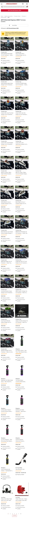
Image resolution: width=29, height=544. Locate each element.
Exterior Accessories (9, 16)
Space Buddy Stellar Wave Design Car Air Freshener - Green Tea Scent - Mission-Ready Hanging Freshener (7, 84)
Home (2, 16)
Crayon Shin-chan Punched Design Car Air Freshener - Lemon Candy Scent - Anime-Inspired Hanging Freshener (7, 113)
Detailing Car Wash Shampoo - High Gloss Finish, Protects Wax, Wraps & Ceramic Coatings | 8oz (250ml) (21, 410)
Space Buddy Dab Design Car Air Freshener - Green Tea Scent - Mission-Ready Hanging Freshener (7, 54)
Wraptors (18, 349)
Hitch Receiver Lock (20, 469)
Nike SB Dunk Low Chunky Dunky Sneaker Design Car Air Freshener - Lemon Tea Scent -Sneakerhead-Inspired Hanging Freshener (7, 232)
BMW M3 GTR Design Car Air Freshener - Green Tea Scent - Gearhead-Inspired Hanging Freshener (21, 232)
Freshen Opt (4, 52)
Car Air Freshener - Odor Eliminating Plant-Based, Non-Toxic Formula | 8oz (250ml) (6, 440)
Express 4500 (3, 17)
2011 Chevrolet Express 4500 (14, 10)
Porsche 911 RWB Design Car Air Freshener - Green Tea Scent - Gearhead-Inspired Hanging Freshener (22, 84)
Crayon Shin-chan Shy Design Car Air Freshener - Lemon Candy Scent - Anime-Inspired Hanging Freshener (21, 113)
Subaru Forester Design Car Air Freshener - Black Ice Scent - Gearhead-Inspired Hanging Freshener (22, 321)
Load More (14, 515)
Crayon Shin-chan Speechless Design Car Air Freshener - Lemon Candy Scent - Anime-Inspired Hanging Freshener (21, 143)
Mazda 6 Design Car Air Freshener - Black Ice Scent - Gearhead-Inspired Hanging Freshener (7, 351)
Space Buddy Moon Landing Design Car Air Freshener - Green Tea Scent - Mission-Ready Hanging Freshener (21, 54)
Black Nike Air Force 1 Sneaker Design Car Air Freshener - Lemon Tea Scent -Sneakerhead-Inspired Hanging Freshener (22, 202)
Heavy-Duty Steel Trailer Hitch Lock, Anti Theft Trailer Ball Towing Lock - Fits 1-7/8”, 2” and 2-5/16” (6, 499)
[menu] (1, 3)
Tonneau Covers (17, 16)
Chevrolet (24, 16)
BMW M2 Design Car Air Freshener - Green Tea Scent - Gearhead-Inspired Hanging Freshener (7, 262)
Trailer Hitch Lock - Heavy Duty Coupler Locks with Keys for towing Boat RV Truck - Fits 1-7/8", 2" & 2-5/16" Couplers (21, 499)
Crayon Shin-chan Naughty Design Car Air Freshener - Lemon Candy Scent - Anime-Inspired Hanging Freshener (7, 143)
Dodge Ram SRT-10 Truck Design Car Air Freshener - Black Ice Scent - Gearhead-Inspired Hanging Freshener (21, 262)
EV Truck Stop (19, 467)
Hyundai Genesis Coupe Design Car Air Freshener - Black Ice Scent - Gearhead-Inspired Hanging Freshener (7, 292)
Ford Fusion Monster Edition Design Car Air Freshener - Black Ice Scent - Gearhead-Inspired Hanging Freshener (7, 321)
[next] (19, 514)
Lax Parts (3, 497)
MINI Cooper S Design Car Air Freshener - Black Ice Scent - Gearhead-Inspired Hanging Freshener (21, 292)
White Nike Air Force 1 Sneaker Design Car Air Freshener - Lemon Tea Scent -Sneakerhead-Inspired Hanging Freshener (7, 202)
